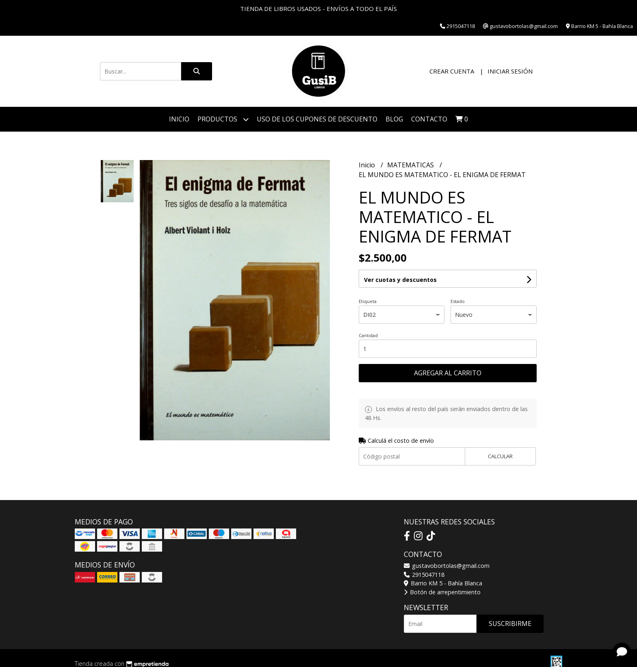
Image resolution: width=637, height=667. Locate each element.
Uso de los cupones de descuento (317, 119)
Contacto (429, 119)
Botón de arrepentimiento (442, 592)
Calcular (500, 456)
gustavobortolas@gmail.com (447, 566)
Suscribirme (510, 623)
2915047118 (424, 574)
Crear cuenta (451, 71)
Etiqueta (368, 301)
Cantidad (368, 335)
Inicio (179, 119)
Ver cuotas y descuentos (400, 280)
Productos (223, 119)
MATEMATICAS (411, 164)
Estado (458, 301)
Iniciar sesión (510, 71)
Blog (394, 119)
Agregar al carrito (447, 372)
